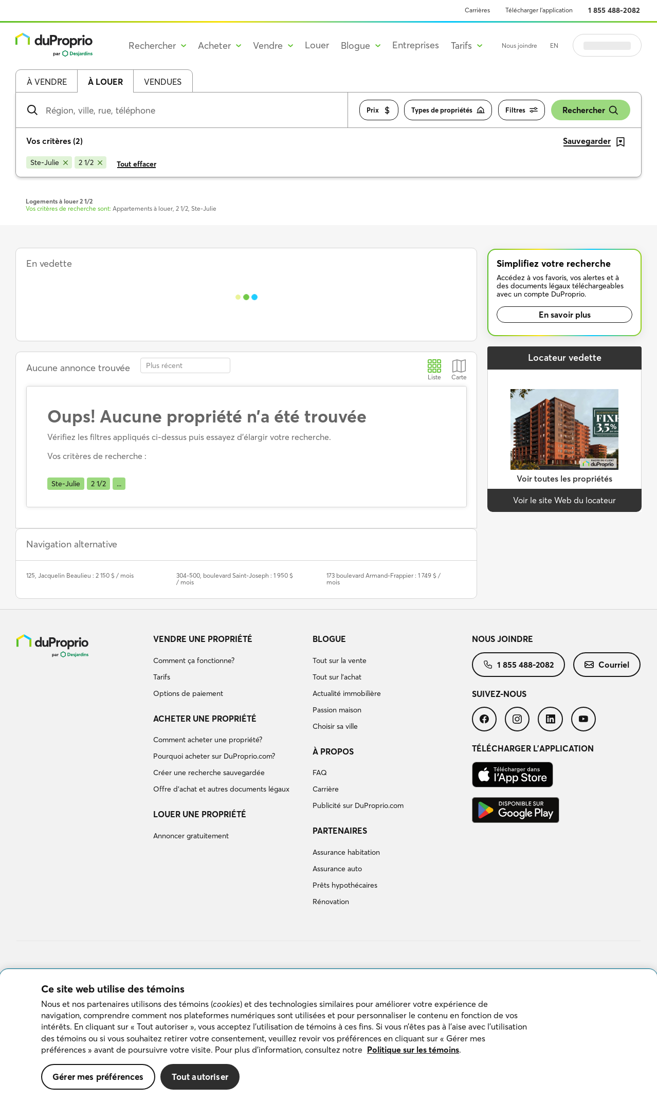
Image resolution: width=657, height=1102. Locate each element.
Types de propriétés (448, 110)
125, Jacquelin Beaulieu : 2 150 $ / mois (80, 575)
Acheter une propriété (205, 718)
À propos (333, 751)
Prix (379, 110)
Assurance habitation (346, 852)
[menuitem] (228, 667)
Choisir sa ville (335, 726)
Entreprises (415, 45)
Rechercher (590, 110)
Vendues (162, 82)
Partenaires (340, 830)
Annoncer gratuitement (191, 835)
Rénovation (331, 901)
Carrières (477, 10)
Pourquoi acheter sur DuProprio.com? (214, 756)
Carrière (326, 789)
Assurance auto (337, 868)
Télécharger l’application (539, 10)
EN (554, 45)
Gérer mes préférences (98, 1076)
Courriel (607, 664)
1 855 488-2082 (614, 10)
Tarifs (161, 677)
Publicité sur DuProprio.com (358, 805)
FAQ (320, 772)
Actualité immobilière (347, 693)
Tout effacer (136, 164)
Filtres (521, 110)
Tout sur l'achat (337, 677)
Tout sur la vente (340, 660)
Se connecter (607, 45)
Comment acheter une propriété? (207, 739)
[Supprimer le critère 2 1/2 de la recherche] (90, 162)
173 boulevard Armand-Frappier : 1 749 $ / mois (383, 579)
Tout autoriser (200, 1076)
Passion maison (337, 709)
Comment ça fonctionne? (193, 660)
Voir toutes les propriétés (564, 478)
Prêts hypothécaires (345, 885)
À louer (105, 82)
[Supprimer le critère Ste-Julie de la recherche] (49, 162)
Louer (317, 45)
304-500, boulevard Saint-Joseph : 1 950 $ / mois (234, 579)
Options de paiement (188, 693)
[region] (328, 1035)
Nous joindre (519, 45)
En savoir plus (565, 314)
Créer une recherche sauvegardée (209, 772)
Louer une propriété (199, 814)
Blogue (329, 639)
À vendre (47, 82)
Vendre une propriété (202, 639)
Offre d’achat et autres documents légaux (221, 789)
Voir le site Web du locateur (564, 500)
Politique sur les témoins (413, 1049)
